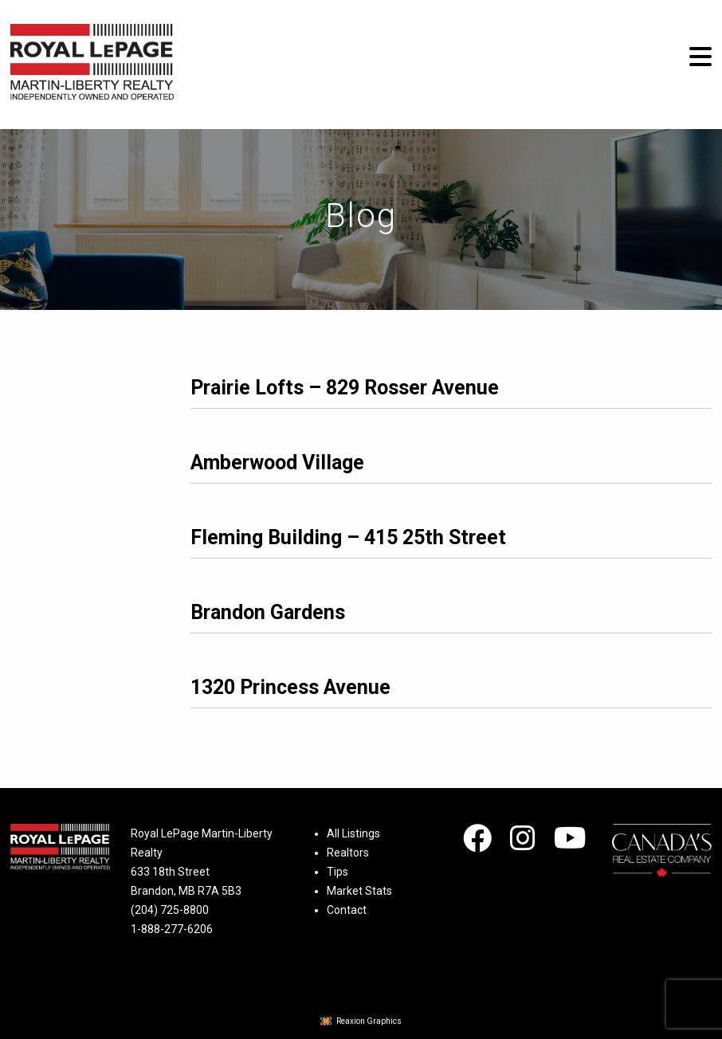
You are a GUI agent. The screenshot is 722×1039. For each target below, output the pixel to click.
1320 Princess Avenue (290, 687)
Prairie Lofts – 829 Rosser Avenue (344, 387)
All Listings (353, 833)
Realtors (348, 852)
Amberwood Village (277, 462)
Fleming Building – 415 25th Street (348, 537)
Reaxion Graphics (369, 1021)
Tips (337, 871)
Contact (347, 910)
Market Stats (359, 890)
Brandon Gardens (267, 612)
